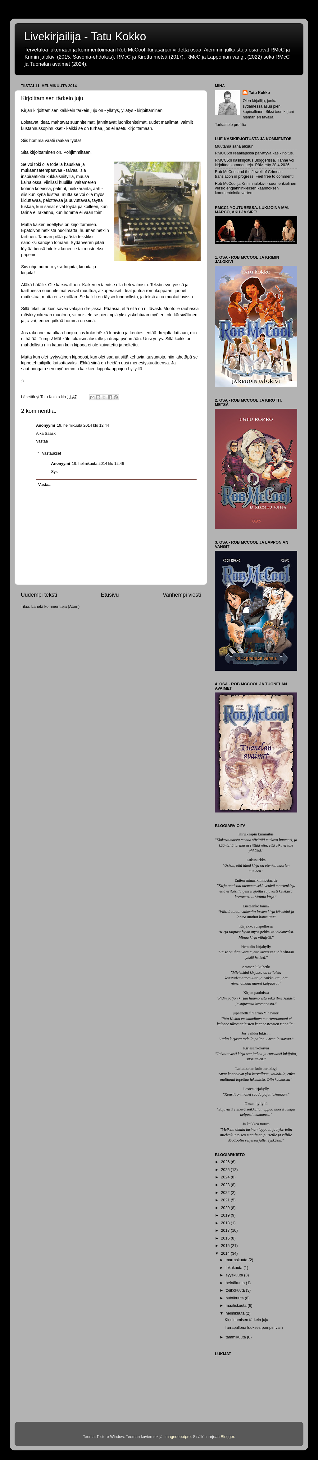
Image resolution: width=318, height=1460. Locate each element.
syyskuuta (235, 1275)
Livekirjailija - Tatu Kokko (85, 36)
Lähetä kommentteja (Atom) (55, 606)
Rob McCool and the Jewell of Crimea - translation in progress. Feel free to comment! (254, 174)
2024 (226, 1177)
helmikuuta (236, 1313)
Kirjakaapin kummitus (256, 834)
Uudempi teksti (39, 595)
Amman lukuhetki (256, 967)
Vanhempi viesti (182, 595)
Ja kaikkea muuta (256, 1124)
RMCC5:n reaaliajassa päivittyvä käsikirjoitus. (254, 153)
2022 (226, 1193)
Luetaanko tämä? (256, 906)
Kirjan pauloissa (256, 992)
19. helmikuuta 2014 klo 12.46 (98, 463)
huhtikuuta (235, 1298)
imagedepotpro (178, 1437)
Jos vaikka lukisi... (256, 1033)
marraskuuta (237, 1260)
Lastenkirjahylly (256, 1089)
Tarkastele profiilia (230, 124)
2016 (226, 1238)
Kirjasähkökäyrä (256, 1048)
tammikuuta (236, 1337)
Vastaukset (51, 453)
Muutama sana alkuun (234, 146)
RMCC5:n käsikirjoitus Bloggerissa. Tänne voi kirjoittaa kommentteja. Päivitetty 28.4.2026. (254, 162)
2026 (226, 1162)
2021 (226, 1200)
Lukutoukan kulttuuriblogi (256, 1068)
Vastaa (42, 441)
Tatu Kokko (259, 93)
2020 (226, 1208)
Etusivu (110, 595)
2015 (226, 1246)
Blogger (227, 1437)
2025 (226, 1170)
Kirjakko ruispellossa (256, 926)
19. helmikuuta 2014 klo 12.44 (83, 425)
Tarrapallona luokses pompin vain (254, 1327)
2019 (226, 1215)
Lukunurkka (256, 860)
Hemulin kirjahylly (256, 947)
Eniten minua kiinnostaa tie (255, 880)
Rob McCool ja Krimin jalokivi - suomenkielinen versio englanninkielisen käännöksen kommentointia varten (255, 188)
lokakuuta (234, 1268)
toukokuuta (236, 1290)
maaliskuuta (237, 1305)
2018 (226, 1223)
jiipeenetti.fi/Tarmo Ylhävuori (256, 1013)
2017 (226, 1230)
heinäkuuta (236, 1283)
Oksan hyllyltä (256, 1104)
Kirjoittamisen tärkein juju (246, 1320)
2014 (226, 1253)
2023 (226, 1185)
